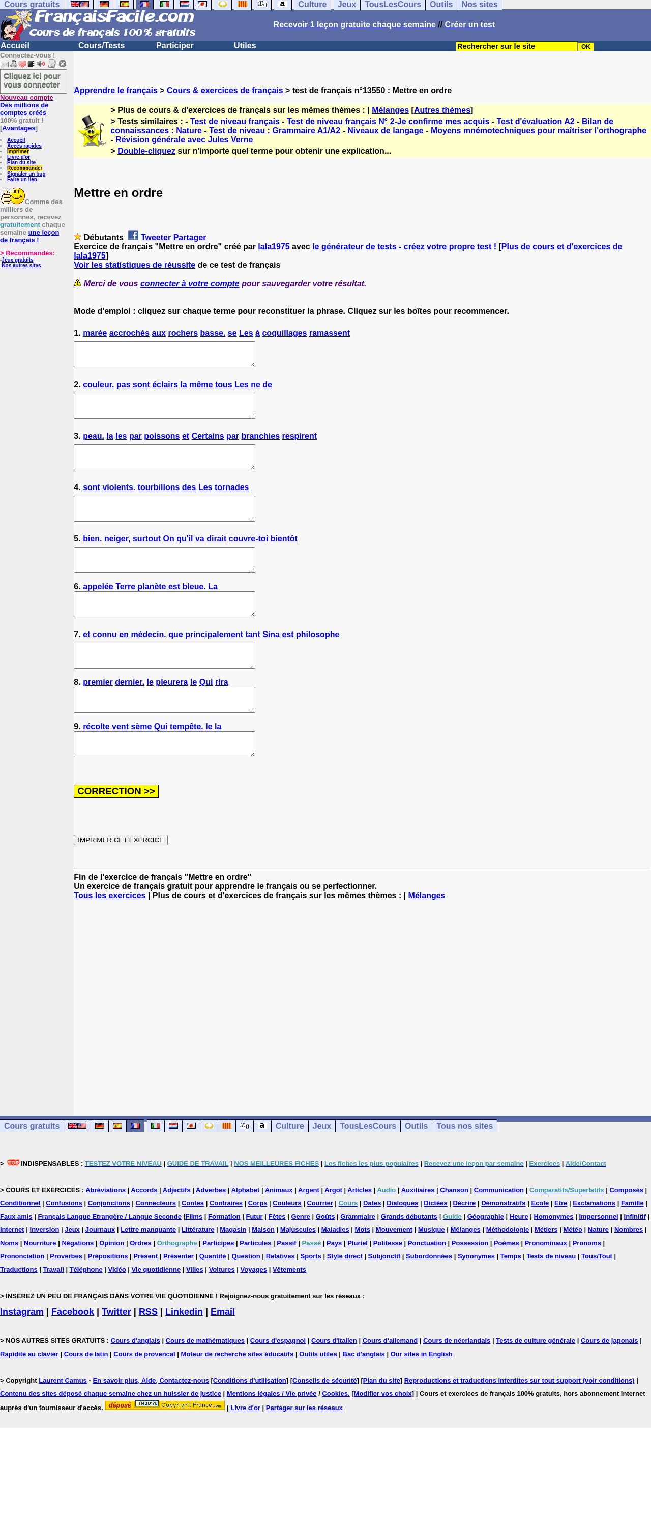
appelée (98, 609)
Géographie (485, 1257)
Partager (189, 237)
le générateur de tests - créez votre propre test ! (404, 246)
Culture (290, 1167)
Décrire (464, 1244)
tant (252, 661)
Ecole (540, 1244)
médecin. (148, 661)
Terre (125, 609)
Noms (9, 1284)
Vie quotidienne (156, 1310)
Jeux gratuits (17, 260)
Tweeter (156, 237)
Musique (431, 1271)
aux (159, 333)
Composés (626, 1231)
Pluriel (357, 1284)
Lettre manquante (148, 1271)
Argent (308, 1231)
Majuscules (298, 1271)
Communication (499, 1231)
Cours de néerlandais (456, 1382)
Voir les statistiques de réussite (134, 265)
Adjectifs (177, 1231)
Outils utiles (318, 1395)
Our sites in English (422, 1395)
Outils (416, 1167)
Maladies (335, 1271)
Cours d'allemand (390, 1382)
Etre (560, 1244)
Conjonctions (109, 1244)
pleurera (172, 714)
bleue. (194, 609)
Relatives (280, 1297)
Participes (218, 1284)
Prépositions (108, 1297)
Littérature (198, 1271)
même (201, 389)
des (189, 501)
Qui (206, 714)
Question (245, 1297)
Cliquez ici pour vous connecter (32, 80)
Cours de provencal (144, 1395)
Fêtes (277, 1257)
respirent (299, 445)
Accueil (15, 45)
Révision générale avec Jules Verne (184, 139)
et (185, 445)
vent (120, 763)
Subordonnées (429, 1297)
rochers (183, 333)
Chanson (454, 1231)
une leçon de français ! (29, 236)
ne (255, 389)
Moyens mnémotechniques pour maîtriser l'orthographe (538, 130)
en (124, 661)
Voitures (222, 1310)
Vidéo (117, 1310)
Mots (362, 1271)
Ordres (141, 1284)
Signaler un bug (26, 174)
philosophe (317, 661)
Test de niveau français (235, 121)
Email (223, 1353)
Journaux (100, 1271)
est (174, 609)
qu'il (184, 557)
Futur (254, 1257)
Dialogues (402, 1244)
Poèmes (506, 1284)
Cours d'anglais (135, 1382)
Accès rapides (24, 146)
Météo (572, 1271)
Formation (224, 1257)
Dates (372, 1244)
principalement (214, 661)
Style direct (345, 1297)
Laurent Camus (63, 1421)
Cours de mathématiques (205, 1382)
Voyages (254, 1310)
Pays (334, 1284)
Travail (53, 1310)
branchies (260, 445)
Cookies (335, 1435)
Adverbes (211, 1231)
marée (95, 333)
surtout (147, 557)
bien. (92, 557)
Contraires (226, 1244)
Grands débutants (409, 1257)
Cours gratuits (32, 1167)
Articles (359, 1231)
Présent (145, 1297)
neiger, (117, 557)
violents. (118, 501)
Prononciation (22, 1297)
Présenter (178, 1297)
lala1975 (273, 246)
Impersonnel (598, 1257)
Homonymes (554, 1257)
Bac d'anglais (364, 1395)
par (135, 445)
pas (123, 389)
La (213, 609)
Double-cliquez (146, 151)
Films (193, 1257)
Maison (263, 1271)
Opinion (111, 1284)
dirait (216, 557)
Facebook (72, 1353)
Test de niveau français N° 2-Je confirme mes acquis (388, 121)
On (168, 557)
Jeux (322, 1167)
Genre (300, 1257)
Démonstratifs (503, 1244)
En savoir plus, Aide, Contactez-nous (151, 1421)
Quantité (212, 1297)
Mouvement (394, 1271)
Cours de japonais (609, 1382)
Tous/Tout (596, 1297)
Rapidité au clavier (29, 1395)
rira (221, 714)
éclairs (165, 389)
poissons (162, 445)
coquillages (284, 333)
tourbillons (159, 501)
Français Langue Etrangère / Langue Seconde (109, 1257)
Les (246, 333)
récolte (96, 763)
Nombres (628, 1271)
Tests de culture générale (535, 1382)
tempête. (186, 763)
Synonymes (476, 1297)
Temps (510, 1297)
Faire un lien (22, 179)
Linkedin (184, 1353)
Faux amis (16, 1257)
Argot (333, 1231)
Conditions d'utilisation (249, 1421)
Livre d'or (18, 157)
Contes (193, 1244)
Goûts (325, 1257)
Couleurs (287, 1244)
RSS (148, 1353)
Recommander (24, 168)
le (150, 714)
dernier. (129, 714)
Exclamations (594, 1244)
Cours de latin (86, 1395)
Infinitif (635, 1257)
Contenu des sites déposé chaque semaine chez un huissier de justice (110, 1435)
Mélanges (390, 110)
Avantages (18, 128)
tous (223, 389)
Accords (144, 1231)
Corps (258, 1244)
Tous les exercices (109, 936)
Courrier (320, 1244)
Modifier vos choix (383, 1435)
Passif (286, 1284)
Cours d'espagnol (278, 1382)
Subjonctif (384, 1297)
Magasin (233, 1271)
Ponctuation (427, 1284)
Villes (194, 1310)
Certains (208, 445)
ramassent (329, 333)
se (232, 333)
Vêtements (289, 1310)
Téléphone (86, 1310)
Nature (598, 1271)
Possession (470, 1284)
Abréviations (105, 1231)
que (175, 661)
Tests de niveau (551, 1297)
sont (141, 389)
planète (151, 609)
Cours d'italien (334, 1382)
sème (141, 763)
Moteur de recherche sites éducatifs (237, 1395)
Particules (255, 1284)
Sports (311, 1297)
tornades (232, 501)
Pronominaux (546, 1284)
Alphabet (245, 1231)
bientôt (284, 557)
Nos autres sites (21, 265)
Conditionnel (20, 1244)
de (267, 389)
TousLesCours (368, 1167)
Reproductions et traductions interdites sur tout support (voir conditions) (519, 1421)
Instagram (22, 1353)
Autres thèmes (442, 110)
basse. (213, 333)
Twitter (116, 1353)
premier (98, 714)
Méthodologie (507, 1271)
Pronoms (587, 1284)
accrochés (129, 333)
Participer (175, 45)
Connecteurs (156, 1244)
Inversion (45, 1271)
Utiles (245, 45)
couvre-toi (248, 557)
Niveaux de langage (385, 130)
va (199, 557)
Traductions (19, 1310)
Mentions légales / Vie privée (272, 1435)
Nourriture (40, 1284)
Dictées (435, 1244)
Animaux (279, 1231)
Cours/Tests (101, 45)
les (121, 445)
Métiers (546, 1271)
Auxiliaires (418, 1231)
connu (105, 661)
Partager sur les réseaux (304, 1449)
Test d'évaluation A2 (536, 121)
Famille (632, 1244)
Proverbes (66, 1297)
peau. (93, 445)
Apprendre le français (116, 90)
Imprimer (18, 151)
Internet (12, 1271)
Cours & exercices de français (225, 90)
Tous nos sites (464, 1167)
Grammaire (357, 1257)
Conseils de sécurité (324, 1421)
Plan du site (21, 162)
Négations (78, 1284)
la (183, 389)
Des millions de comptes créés (26, 105)
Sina (271, 661)
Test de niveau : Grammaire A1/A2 (274, 130)
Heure (519, 1257)
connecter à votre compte (190, 283)
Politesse (387, 1284)
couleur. (98, 389)
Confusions (64, 1244)
